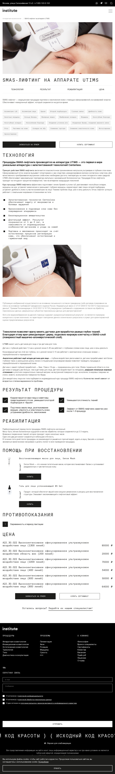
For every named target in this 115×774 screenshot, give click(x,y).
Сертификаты (83, 647)
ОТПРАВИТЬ (57, 724)
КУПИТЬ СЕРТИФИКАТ (86, 145)
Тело (5, 652)
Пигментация (46, 642)
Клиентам (81, 650)
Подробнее (43, 762)
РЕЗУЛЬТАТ (45, 89)
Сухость (43, 652)
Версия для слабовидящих (57, 743)
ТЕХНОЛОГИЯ (17, 89)
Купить (30, 477)
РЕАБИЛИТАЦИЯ (75, 89)
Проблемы (45, 636)
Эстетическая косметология (15, 647)
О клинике (83, 636)
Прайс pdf (81, 655)
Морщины (44, 650)
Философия (82, 642)
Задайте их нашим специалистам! (70, 608)
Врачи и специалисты (86, 644)
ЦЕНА (101, 89)
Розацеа (44, 647)
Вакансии (81, 652)
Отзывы (81, 660)
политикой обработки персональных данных (35, 699)
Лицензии (81, 658)
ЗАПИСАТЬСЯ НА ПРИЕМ (29, 145)
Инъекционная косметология (16, 644)
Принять (57, 768)
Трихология (8, 650)
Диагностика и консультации (15, 655)
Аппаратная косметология (14, 642)
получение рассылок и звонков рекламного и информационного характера (49, 703)
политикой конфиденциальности (30, 696)
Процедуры (8, 636)
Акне (42, 644)
